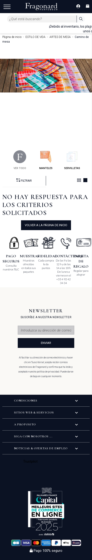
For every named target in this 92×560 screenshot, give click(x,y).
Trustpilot (30, 461)
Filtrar (24, 180)
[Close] (90, 28)
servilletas (72, 160)
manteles (46, 160)
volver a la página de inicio (46, 225)
